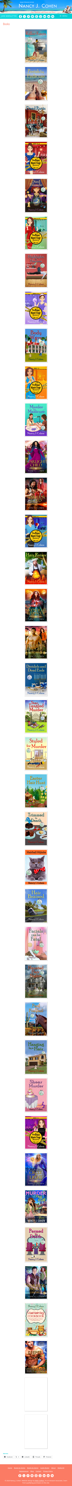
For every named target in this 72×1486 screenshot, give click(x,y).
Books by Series (19, 1468)
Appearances (23, 1471)
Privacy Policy (48, 1471)
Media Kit (61, 1468)
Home (10, 1468)
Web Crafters (39, 1481)
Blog (32, 1471)
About (53, 1468)
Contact (38, 1471)
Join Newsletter (9, 16)
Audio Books (44, 1468)
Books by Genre (32, 1468)
